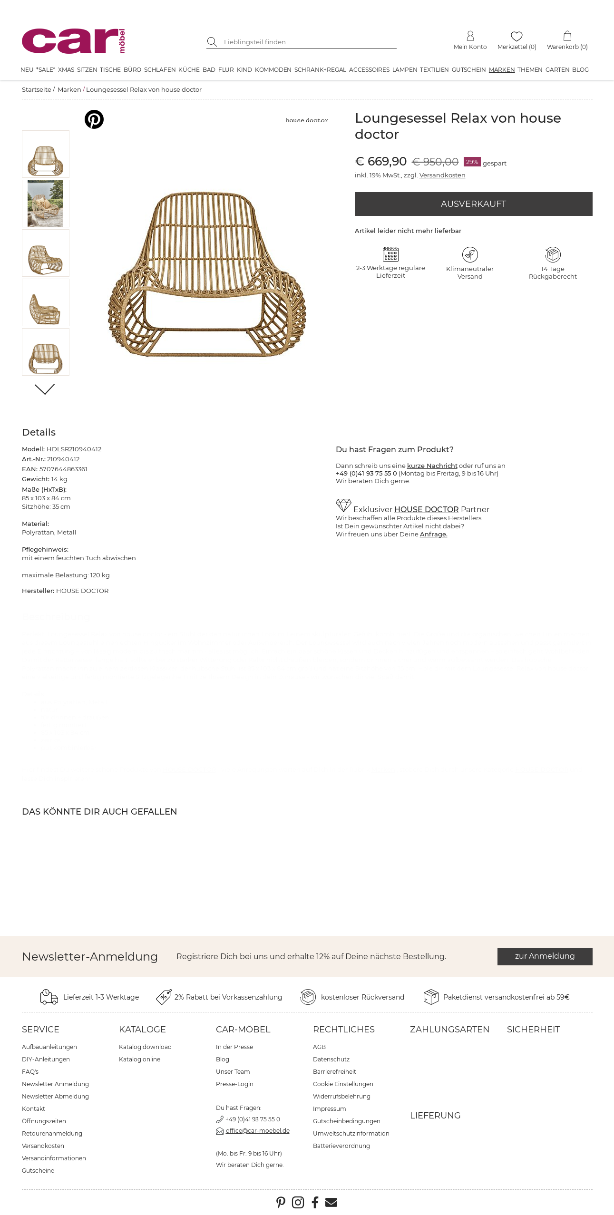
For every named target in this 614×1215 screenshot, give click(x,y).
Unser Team (233, 1071)
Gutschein (469, 69)
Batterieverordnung (341, 1145)
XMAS (66, 69)
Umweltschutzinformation (351, 1133)
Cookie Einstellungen (343, 1084)
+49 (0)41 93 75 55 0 (252, 1119)
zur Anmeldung (545, 956)
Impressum (329, 1108)
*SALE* (45, 69)
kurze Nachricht (432, 465)
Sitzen (87, 69)
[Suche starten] (213, 42)
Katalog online (139, 1059)
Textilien (434, 69)
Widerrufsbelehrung (341, 1096)
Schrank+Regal (320, 69)
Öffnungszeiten (44, 1121)
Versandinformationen (54, 1158)
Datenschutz (331, 1059)
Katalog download (145, 1046)
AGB (319, 1046)
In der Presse (234, 1046)
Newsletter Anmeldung (55, 1084)
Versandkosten (442, 175)
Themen (530, 69)
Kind (244, 69)
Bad (209, 69)
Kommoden (273, 69)
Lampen (405, 69)
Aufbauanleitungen (49, 1046)
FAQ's (30, 1071)
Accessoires (369, 69)
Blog (580, 69)
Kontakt (33, 1108)
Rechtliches (344, 1029)
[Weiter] (45, 390)
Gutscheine (38, 1170)
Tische (110, 69)
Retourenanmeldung (52, 1133)
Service (40, 1029)
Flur (226, 69)
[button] (45, 154)
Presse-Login (234, 1084)
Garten (558, 69)
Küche (189, 69)
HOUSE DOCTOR (426, 509)
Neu (26, 69)
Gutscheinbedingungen (346, 1121)
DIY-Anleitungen (46, 1059)
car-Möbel (243, 1029)
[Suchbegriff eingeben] (309, 42)
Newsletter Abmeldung (55, 1096)
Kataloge (142, 1029)
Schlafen (159, 69)
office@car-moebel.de (258, 1130)
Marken (502, 69)
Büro (132, 69)
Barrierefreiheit (334, 1071)
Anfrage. (434, 534)
